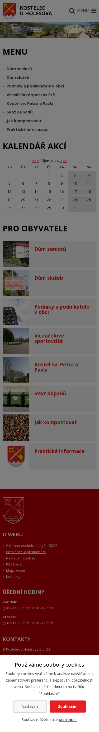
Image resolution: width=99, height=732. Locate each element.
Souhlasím (68, 706)
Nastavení (30, 706)
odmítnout (68, 719)
